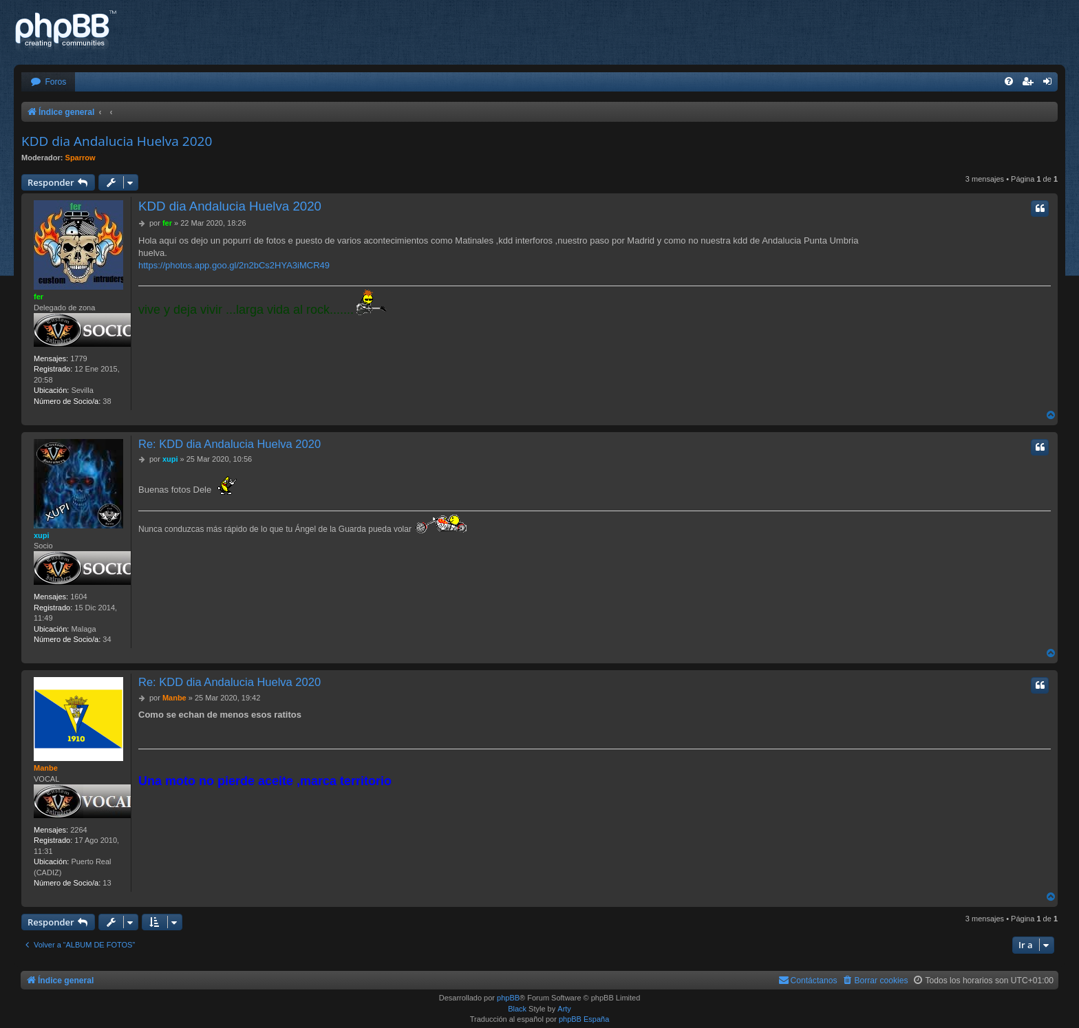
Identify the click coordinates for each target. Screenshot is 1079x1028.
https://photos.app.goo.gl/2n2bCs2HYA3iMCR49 (234, 265)
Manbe (46, 768)
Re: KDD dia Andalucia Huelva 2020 (229, 444)
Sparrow (80, 157)
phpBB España (584, 1019)
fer (38, 296)
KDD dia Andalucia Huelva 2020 (116, 141)
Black (517, 1009)
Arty (564, 1009)
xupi (42, 535)
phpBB (508, 998)
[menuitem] (48, 82)
